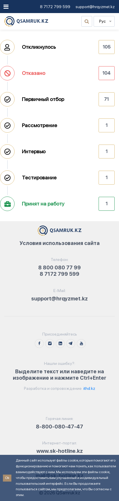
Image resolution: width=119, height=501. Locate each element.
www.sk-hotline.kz (59, 451)
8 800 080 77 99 (59, 267)
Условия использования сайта (60, 243)
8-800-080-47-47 (59, 426)
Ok (7, 478)
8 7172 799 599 (55, 6)
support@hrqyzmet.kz (95, 6)
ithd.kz (89, 388)
